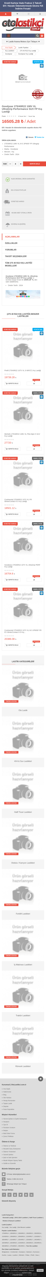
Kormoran (36, 1252)
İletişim (5, 1130)
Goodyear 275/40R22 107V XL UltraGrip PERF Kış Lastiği (22, 566)
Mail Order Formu (9, 1133)
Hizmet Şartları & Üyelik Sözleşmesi (15, 1119)
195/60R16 (13, 1236)
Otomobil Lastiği (8, 1217)
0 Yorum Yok (22, 116)
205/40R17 (5, 1239)
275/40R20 (13, 1246)
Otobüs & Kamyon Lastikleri (12, 1220)
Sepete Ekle (13, 383)
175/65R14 (5, 1233)
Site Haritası (7, 1098)
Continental (14, 1252)
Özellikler (11, 243)
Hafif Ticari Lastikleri (36, 1217)
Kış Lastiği (5, 1227)
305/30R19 (5, 1246)
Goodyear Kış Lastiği (25, 54)
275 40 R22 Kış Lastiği (28, 51)
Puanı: (4, 116)
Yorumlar (10, 250)
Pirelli (32, 1255)
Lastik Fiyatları (23, 47)
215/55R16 (5, 1236)
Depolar (5, 1106)
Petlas (27, 1255)
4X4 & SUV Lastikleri (21, 1217)
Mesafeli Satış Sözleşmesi (11, 1149)
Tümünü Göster (11, 701)
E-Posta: (18, 1174)
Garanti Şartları (8, 1154)
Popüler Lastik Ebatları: (9, 1230)
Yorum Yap (31, 116)
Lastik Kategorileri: (8, 1215)
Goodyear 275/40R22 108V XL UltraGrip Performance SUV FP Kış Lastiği (22, 109)
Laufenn (15, 1255)
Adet (5, 164)
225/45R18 (13, 1243)
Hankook (29, 1252)
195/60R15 (21, 1233)
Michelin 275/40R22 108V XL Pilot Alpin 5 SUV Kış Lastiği (22, 435)
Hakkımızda (7, 1092)
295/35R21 (21, 1246)
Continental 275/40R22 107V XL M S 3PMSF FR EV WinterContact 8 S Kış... (22, 631)
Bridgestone (5, 1252)
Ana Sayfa (9, 47)
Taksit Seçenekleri (15, 256)
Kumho (4, 1255)
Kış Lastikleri (9, 51)
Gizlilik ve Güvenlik (9, 1163)
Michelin (21, 1255)
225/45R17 (21, 1239)
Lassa (9, 1255)
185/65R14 (13, 1233)
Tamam (40, 1270)
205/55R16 (37, 1233)
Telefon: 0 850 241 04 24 (15, 1179)
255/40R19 (37, 1243)
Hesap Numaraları (9, 1100)
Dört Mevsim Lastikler (24, 1227)
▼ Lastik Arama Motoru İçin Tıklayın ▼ (23, 42)
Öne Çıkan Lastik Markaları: (11, 1249)
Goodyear (8, 54)
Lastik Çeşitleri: (7, 1224)
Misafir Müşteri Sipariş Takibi (12, 1160)
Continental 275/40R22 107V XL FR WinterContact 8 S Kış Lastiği (18, 500)
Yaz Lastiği (13, 1227)
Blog (4, 1095)
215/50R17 (29, 1236)
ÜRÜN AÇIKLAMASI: (9, 140)
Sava (37, 1255)
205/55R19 (29, 1243)
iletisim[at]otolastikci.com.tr (21, 1174)
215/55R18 (21, 1243)
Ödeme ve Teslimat (9, 1146)
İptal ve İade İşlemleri (10, 1157)
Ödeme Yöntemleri (9, 1152)
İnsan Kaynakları (8, 1109)
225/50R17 (29, 1239)
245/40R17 (37, 1239)
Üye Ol (5, 1125)
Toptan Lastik (7, 1103)
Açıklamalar (12, 237)
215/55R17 (37, 1236)
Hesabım (6, 1122)
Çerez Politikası (8, 1136)
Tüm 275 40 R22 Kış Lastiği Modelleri (18, 264)
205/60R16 (21, 1236)
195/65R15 (29, 1233)
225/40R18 (5, 1243)
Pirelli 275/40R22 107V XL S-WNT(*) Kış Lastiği (22, 370)
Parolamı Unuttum (9, 1127)
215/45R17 (13, 1239)
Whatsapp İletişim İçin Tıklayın (17, 1184)
